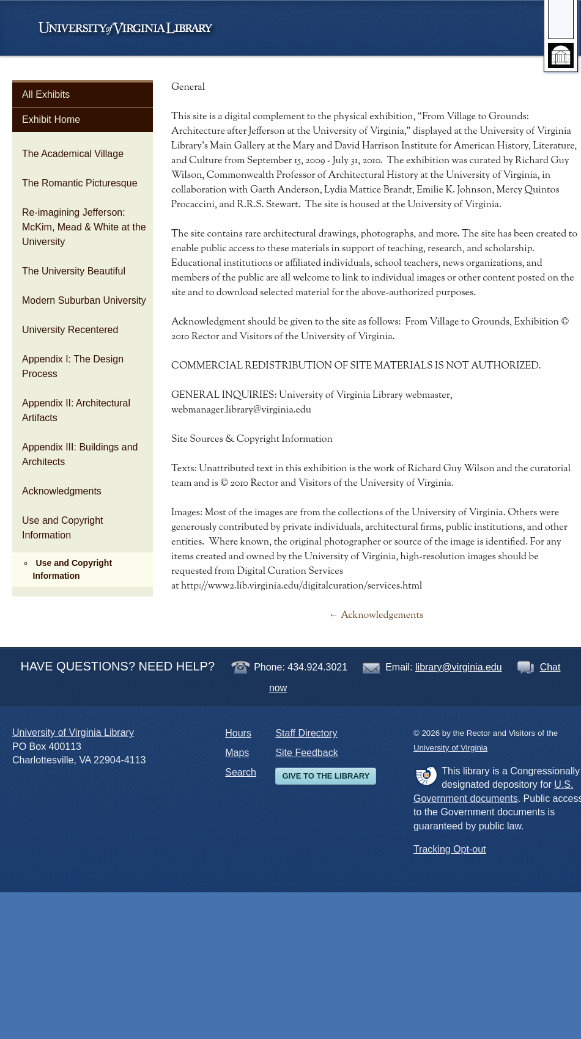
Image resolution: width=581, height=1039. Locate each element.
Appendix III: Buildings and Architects (80, 454)
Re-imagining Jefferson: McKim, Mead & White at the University (84, 227)
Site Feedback (306, 752)
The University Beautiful (73, 271)
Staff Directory (306, 733)
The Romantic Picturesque (80, 183)
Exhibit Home (51, 119)
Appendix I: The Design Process (73, 366)
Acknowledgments (62, 491)
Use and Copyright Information (62, 527)
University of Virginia (131, 28)
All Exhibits (46, 94)
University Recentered (70, 330)
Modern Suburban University (84, 300)
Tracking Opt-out (449, 849)
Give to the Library (325, 775)
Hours (238, 733)
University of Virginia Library (73, 732)
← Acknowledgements (376, 615)
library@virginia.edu (458, 667)
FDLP (426, 776)
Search (240, 772)
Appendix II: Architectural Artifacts (76, 410)
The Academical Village (73, 154)
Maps (237, 752)
